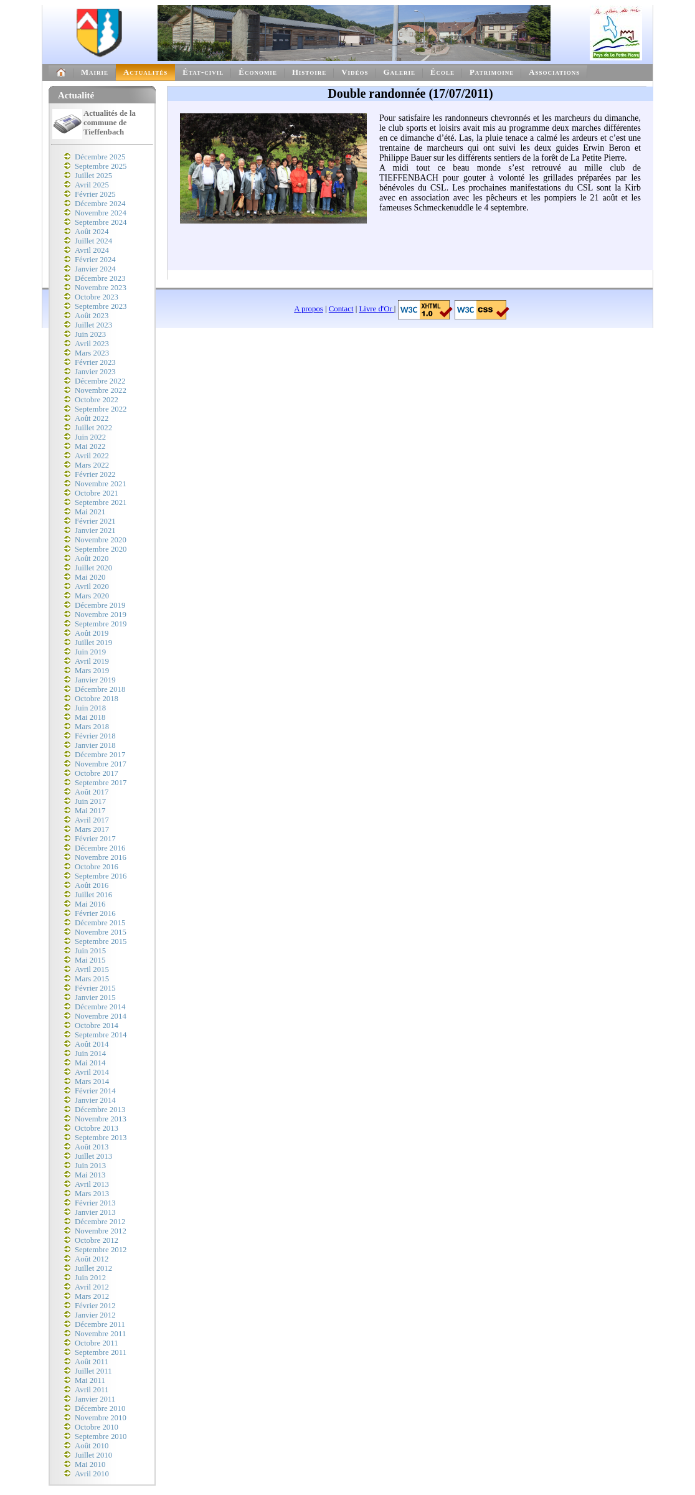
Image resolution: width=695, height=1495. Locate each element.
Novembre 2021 (100, 483)
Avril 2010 (92, 1473)
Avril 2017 (92, 820)
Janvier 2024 (95, 269)
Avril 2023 (92, 343)
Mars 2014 (92, 1081)
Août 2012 (91, 1259)
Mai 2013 (90, 1175)
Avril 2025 (92, 185)
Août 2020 (91, 558)
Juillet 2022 (93, 427)
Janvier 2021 (95, 530)
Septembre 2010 (101, 1436)
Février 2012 (95, 1305)
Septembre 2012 (101, 1249)
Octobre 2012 (96, 1240)
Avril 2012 (92, 1287)
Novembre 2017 (100, 764)
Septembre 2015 (101, 941)
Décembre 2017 (100, 754)
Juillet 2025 (93, 175)
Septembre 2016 (101, 876)
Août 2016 (91, 885)
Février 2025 (95, 194)
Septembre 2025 (101, 166)
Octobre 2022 (96, 399)
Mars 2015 (92, 978)
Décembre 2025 (100, 157)
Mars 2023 (92, 353)
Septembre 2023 (101, 306)
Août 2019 (91, 633)
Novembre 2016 (100, 857)
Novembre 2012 (100, 1231)
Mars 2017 (92, 829)
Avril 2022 (92, 455)
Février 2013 (95, 1203)
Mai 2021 (90, 511)
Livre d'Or (376, 308)
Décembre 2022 (100, 381)
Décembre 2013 (100, 1109)
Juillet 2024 (93, 241)
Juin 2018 (90, 708)
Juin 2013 (90, 1165)
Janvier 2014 (95, 1100)
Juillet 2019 (93, 642)
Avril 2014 (92, 1072)
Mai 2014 (90, 1063)
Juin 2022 (90, 437)
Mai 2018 (90, 717)
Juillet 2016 (93, 894)
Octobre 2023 (96, 297)
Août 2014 (91, 1044)
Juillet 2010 (93, 1455)
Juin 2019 (90, 652)
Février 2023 (95, 362)
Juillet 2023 (93, 325)
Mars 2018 (92, 726)
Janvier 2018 (95, 745)
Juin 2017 (90, 801)
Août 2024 (91, 231)
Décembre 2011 (100, 1324)
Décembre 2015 (100, 922)
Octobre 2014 (96, 1025)
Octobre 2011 (96, 1343)
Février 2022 (95, 474)
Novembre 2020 (100, 539)
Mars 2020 (92, 596)
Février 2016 (95, 913)
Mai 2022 (90, 446)
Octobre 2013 (96, 1128)
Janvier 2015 (95, 997)
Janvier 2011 (95, 1399)
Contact (341, 308)
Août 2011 (91, 1361)
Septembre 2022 (101, 409)
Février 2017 (95, 838)
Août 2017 (91, 792)
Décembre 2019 (100, 605)
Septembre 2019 (101, 624)
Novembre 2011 (100, 1333)
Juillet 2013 (93, 1156)
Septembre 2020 (101, 549)
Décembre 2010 (100, 1408)
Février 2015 (95, 988)
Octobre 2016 (96, 866)
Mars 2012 (92, 1296)
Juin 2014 (90, 1053)
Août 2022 (91, 418)
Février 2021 (95, 521)
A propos (308, 308)
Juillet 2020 (93, 568)
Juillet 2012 (93, 1268)
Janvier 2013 (95, 1212)
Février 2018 (95, 736)
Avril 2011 (91, 1389)
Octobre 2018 (96, 698)
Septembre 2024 (101, 222)
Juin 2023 (90, 334)
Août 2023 (91, 315)
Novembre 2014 (100, 1016)
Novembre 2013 (100, 1119)
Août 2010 (91, 1445)
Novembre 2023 (100, 287)
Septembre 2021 (101, 502)
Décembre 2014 (100, 1006)
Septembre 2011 (100, 1352)
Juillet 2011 (93, 1371)
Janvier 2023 (95, 371)
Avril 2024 (92, 250)
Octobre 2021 (96, 493)
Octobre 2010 (96, 1427)
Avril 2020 (92, 586)
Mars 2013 (92, 1193)
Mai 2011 (90, 1380)
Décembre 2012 (100, 1221)
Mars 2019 (92, 670)
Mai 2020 (90, 577)
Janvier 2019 (95, 680)
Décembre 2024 (100, 203)
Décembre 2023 (100, 278)
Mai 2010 (90, 1464)
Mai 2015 (90, 960)
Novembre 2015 (100, 932)
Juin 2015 (90, 950)
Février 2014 (95, 1091)
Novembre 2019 (100, 614)
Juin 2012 (90, 1277)
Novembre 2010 (100, 1417)
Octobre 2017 (96, 773)
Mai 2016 (90, 904)
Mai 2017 (90, 810)
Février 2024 (95, 259)
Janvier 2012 (95, 1315)
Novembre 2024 (100, 213)
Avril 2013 (92, 1184)
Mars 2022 (92, 465)
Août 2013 (91, 1147)
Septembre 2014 (101, 1034)
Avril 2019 (92, 661)
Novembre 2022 (100, 390)
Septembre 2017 (101, 782)
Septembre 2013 (101, 1137)
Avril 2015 (92, 969)
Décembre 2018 (100, 689)
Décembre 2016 (100, 848)
